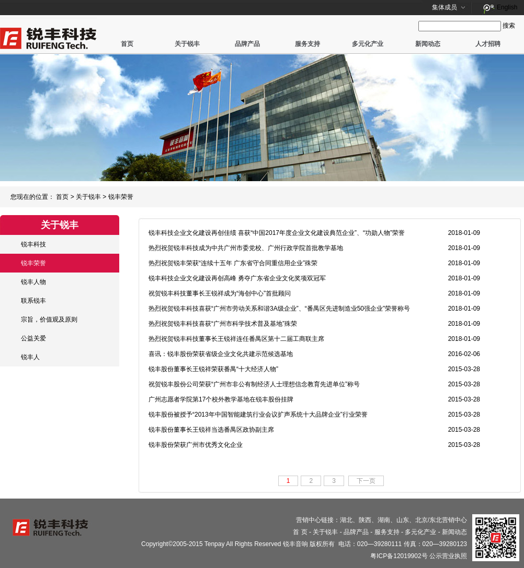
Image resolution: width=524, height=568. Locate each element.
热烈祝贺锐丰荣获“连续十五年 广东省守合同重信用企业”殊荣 (233, 263)
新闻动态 (427, 44)
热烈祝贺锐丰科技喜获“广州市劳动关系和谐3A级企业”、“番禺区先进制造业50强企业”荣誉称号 (279, 308)
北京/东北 (428, 520)
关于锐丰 (187, 44)
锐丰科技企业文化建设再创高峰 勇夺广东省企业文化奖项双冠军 (237, 278)
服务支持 (307, 44)
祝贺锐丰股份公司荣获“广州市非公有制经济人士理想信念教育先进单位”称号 (254, 384)
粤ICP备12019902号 (398, 556)
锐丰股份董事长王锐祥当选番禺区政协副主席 (211, 429)
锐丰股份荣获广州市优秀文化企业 (196, 444)
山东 (402, 520)
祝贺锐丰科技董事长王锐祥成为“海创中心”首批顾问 (220, 293)
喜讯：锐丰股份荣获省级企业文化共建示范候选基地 (221, 354)
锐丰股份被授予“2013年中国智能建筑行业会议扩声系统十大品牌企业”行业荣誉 (258, 414)
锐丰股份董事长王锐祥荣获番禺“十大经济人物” (213, 369)
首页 (127, 44)
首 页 (300, 532)
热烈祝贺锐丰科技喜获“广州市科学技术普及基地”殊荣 (223, 323)
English (507, 7)
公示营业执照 (448, 556)
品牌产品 (247, 44)
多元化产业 (367, 44)
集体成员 (444, 7)
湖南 (384, 520)
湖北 (346, 520)
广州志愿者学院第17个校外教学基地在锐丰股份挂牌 (221, 399)
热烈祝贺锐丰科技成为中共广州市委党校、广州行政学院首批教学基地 (246, 248)
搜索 (509, 25)
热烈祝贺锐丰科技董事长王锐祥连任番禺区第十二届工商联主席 (236, 338)
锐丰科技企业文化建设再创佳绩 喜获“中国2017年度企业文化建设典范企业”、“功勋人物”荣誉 (277, 232)
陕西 (365, 520)
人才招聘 (487, 44)
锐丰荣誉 (120, 196)
